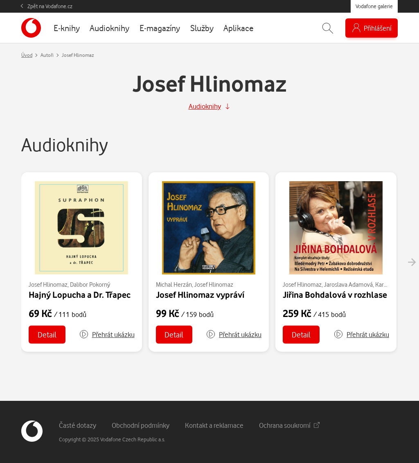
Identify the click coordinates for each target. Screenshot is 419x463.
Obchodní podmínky (140, 425)
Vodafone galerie (374, 6)
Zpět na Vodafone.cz (49, 6)
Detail (47, 334)
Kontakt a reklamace (214, 425)
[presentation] (411, 262)
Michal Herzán (174, 284)
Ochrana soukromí (289, 425)
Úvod (26, 55)
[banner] (31, 28)
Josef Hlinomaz (48, 284)
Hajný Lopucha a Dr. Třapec (80, 294)
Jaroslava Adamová (348, 284)
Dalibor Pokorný (90, 284)
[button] (107, 334)
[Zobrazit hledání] (328, 28)
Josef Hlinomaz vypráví (200, 294)
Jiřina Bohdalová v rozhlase (335, 294)
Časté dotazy (77, 425)
